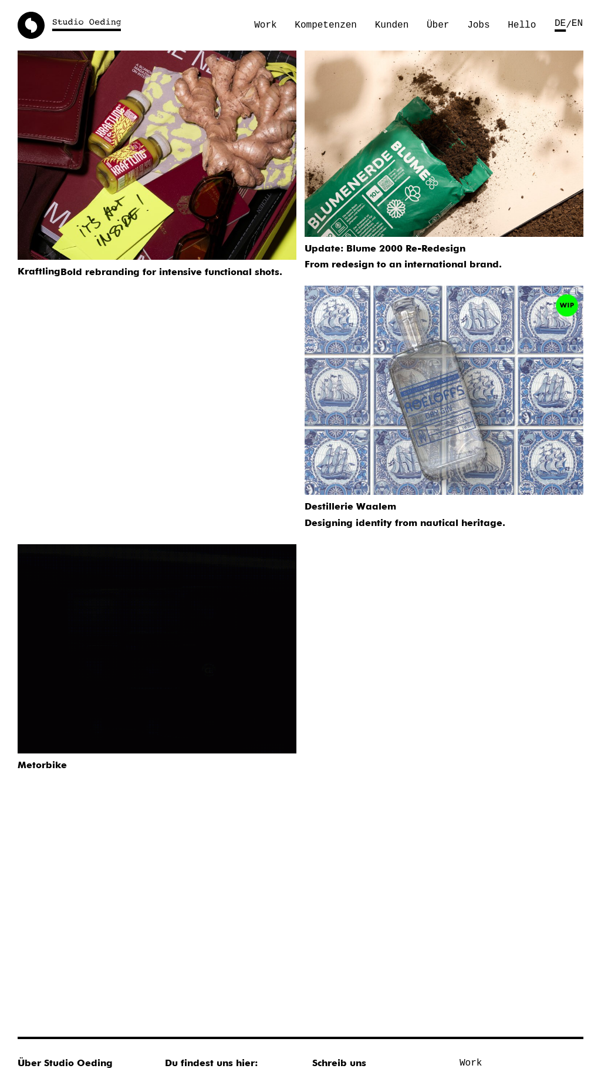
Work (265, 25)
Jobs (478, 25)
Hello (522, 25)
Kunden (392, 25)
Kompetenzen (326, 25)
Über (438, 25)
